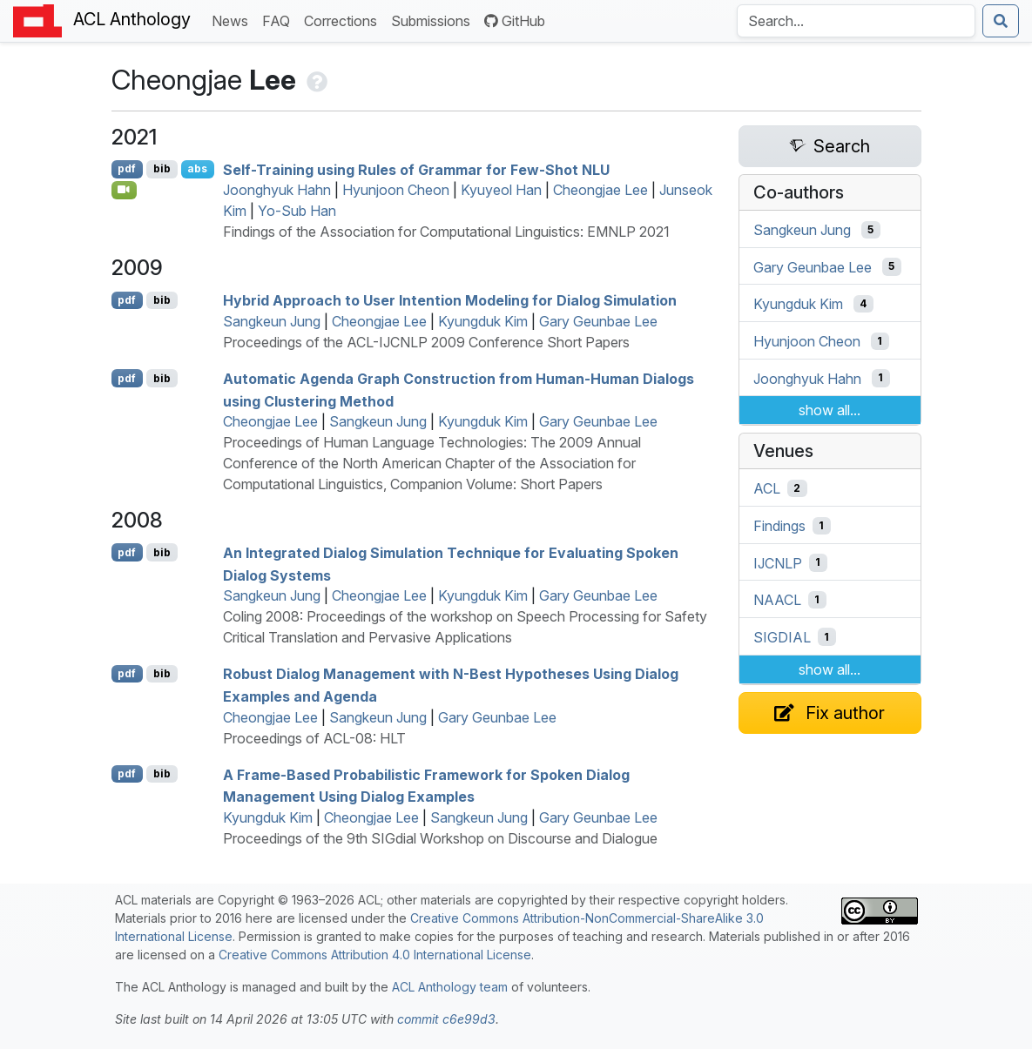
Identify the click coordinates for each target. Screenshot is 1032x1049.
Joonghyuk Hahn (277, 189)
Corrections (344, 20)
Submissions (434, 20)
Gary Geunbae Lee (598, 321)
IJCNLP (777, 562)
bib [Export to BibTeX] (162, 168)
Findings (779, 526)
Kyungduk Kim (483, 321)
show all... (829, 410)
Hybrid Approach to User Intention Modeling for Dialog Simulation (450, 300)
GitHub (514, 21)
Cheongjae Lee (600, 189)
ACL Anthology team (450, 986)
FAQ (279, 20)
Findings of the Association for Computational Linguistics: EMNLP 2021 (446, 231)
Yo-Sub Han (297, 210)
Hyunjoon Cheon (395, 189)
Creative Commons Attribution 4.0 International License (375, 954)
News (233, 20)
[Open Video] (124, 189)
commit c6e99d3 (446, 1019)
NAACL (777, 600)
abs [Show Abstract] (197, 168)
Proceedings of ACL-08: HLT (314, 738)
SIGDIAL (782, 637)
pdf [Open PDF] (127, 168)
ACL (766, 488)
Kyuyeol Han (501, 189)
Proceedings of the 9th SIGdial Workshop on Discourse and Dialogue (440, 838)
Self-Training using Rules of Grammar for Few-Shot (416, 169)
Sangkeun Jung (271, 321)
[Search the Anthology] (856, 20)
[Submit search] (1000, 20)
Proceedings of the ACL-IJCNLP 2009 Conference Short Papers (426, 342)
